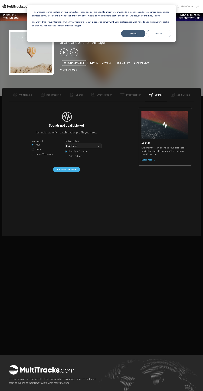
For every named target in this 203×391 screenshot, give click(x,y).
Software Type (72, 141)
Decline (159, 33)
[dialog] (101, 23)
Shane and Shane (74, 42)
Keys (38, 144)
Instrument (37, 141)
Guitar (39, 149)
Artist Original (75, 156)
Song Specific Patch (78, 151)
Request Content (66, 169)
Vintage (98, 42)
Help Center (185, 6)
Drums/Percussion (44, 154)
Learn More (148, 159)
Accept (133, 33)
